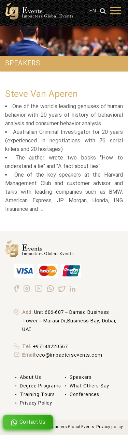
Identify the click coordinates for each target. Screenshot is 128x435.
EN (92, 11)
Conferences (84, 394)
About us (30, 377)
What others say (89, 386)
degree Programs (40, 386)
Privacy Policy (36, 403)
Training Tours (37, 394)
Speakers (80, 377)
